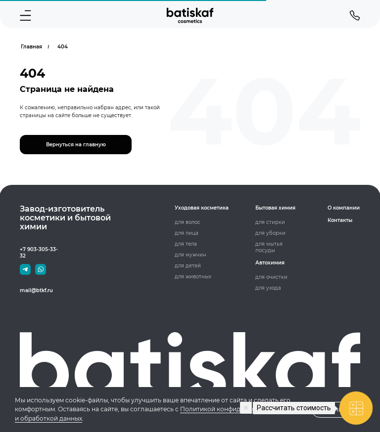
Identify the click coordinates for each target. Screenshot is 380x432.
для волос (187, 222)
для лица (186, 233)
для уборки (270, 233)
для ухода (268, 288)
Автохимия (270, 262)
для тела (186, 244)
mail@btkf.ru (36, 290)
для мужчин (190, 255)
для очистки (271, 277)
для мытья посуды (269, 247)
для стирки (270, 222)
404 (62, 46)
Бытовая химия (275, 208)
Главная (31, 46)
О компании (344, 208)
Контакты (340, 220)
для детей (188, 265)
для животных (193, 276)
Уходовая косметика (202, 208)
